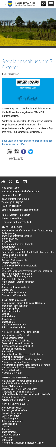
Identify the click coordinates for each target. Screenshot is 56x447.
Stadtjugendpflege (10, 308)
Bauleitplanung (8, 233)
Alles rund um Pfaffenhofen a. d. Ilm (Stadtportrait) (26, 230)
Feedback (15, 158)
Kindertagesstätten (10, 311)
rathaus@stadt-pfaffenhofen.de (24, 209)
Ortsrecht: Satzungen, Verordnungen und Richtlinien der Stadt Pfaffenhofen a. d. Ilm (26, 272)
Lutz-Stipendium (9, 423)
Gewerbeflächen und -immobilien (17, 343)
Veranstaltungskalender (13, 397)
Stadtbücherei (8, 322)
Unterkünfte (7, 440)
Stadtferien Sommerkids (13, 324)
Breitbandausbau (9, 238)
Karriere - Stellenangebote (14, 260)
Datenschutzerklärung (12, 218)
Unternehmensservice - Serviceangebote (21, 359)
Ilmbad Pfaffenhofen (11, 386)
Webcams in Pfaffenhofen (14, 295)
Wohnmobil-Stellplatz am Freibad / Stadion (22, 442)
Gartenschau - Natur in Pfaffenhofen (19, 389)
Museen (5, 426)
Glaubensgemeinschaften (14, 410)
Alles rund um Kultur (11, 407)
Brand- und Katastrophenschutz (16, 236)
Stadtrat (5, 284)
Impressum (24, 214)
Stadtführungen (9, 432)
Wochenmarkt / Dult (11, 373)
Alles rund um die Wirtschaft (15, 335)
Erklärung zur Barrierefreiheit (17, 222)
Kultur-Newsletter (10, 415)
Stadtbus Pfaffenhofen (12, 279)
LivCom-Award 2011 (11, 263)
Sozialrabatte (8, 319)
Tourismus (6, 437)
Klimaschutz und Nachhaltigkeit (17, 346)
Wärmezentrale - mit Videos (15, 362)
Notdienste (7, 268)
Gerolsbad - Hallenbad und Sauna (17, 383)
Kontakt (13, 214)
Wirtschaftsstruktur (11, 370)
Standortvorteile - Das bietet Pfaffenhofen (22, 354)
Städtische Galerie (10, 434)
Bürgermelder (8, 246)
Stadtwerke (7, 351)
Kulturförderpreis (9, 418)
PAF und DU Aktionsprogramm (16, 276)
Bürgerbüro (6, 241)
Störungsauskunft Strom (13, 292)
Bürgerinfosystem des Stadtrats (17, 244)
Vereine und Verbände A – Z (15, 399)
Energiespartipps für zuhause (15, 340)
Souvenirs (6, 429)
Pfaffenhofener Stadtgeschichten (17, 281)
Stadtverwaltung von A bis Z (15, 287)
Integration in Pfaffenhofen (14, 305)
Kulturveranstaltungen (12, 421)
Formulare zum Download (14, 254)
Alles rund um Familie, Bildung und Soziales (23, 303)
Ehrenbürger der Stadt (12, 249)
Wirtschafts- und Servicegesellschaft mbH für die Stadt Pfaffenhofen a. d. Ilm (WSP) (25, 366)
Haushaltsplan (8, 257)
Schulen (5, 313)
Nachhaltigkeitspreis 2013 (14, 348)
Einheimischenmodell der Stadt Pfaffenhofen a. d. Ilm (27, 252)
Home (4, 214)
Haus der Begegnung (11, 413)
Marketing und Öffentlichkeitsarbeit (19, 265)
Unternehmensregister (12, 356)
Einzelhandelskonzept (12, 338)
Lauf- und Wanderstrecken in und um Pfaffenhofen (26, 394)
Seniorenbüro (8, 316)
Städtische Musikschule (13, 327)
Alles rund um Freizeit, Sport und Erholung (22, 380)
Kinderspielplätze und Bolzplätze (17, 391)
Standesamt (7, 289)
